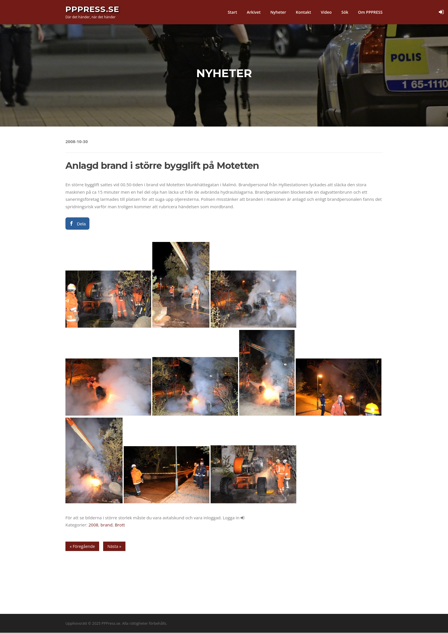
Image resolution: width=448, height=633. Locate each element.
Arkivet (254, 12)
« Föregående (82, 546)
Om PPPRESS (370, 12)
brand (107, 525)
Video (326, 12)
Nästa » (114, 546)
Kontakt (303, 12)
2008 (93, 525)
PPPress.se (92, 9)
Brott (120, 525)
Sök (344, 12)
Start (232, 12)
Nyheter (278, 12)
